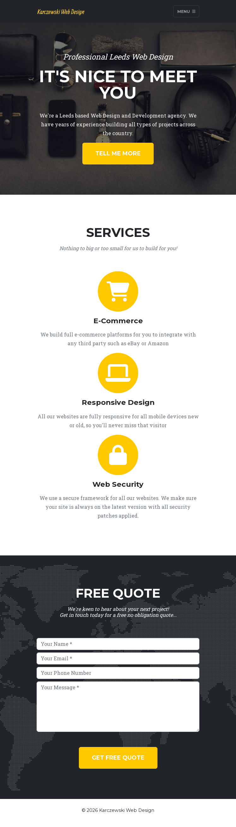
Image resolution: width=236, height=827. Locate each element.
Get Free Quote (118, 757)
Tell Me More (118, 153)
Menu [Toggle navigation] (186, 11)
